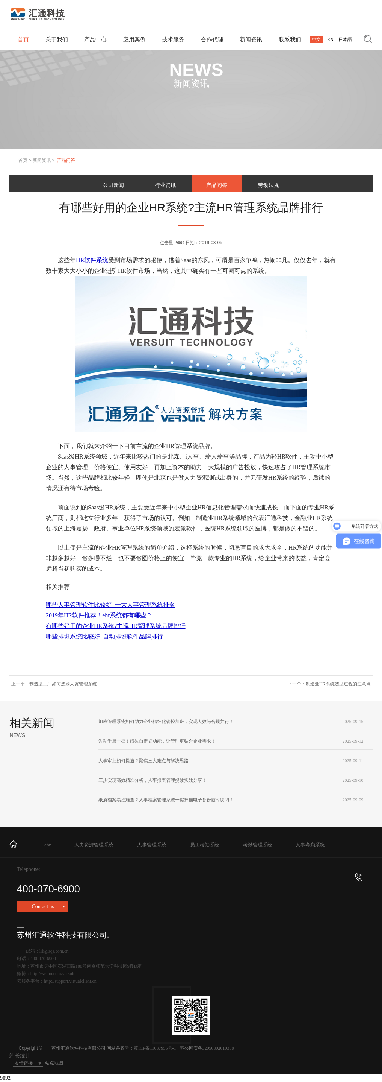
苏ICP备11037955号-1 (155, 1048)
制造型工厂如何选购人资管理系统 (63, 684)
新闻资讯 (42, 160)
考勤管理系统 (257, 845)
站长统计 (19, 1056)
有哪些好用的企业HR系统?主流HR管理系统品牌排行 (116, 626)
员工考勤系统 (204, 845)
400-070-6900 (190, 884)
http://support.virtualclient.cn (70, 981)
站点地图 (54, 1062)
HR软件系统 (92, 260)
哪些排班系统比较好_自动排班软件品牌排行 (104, 636)
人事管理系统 (151, 845)
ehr (47, 845)
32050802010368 (218, 1048)
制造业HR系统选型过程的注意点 (338, 684)
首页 (22, 160)
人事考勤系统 (310, 845)
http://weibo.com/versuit (52, 973)
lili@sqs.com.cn (54, 951)
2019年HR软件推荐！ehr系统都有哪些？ (99, 615)
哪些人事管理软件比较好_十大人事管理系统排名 (110, 605)
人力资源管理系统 (93, 845)
